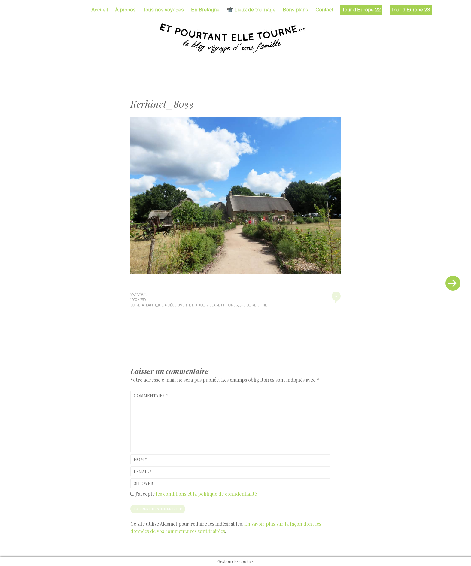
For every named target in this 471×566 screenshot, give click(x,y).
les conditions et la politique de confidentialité (206, 494)
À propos (125, 10)
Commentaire (151, 395)
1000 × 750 (138, 299)
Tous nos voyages (163, 10)
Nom (140, 459)
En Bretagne (205, 10)
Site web (143, 483)
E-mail (143, 471)
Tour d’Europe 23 (410, 10)
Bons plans (295, 10)
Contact (324, 10)
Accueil (99, 10)
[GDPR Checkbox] (132, 494)
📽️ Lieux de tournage (251, 10)
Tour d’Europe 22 (361, 10)
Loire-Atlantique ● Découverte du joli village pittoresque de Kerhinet (199, 305)
